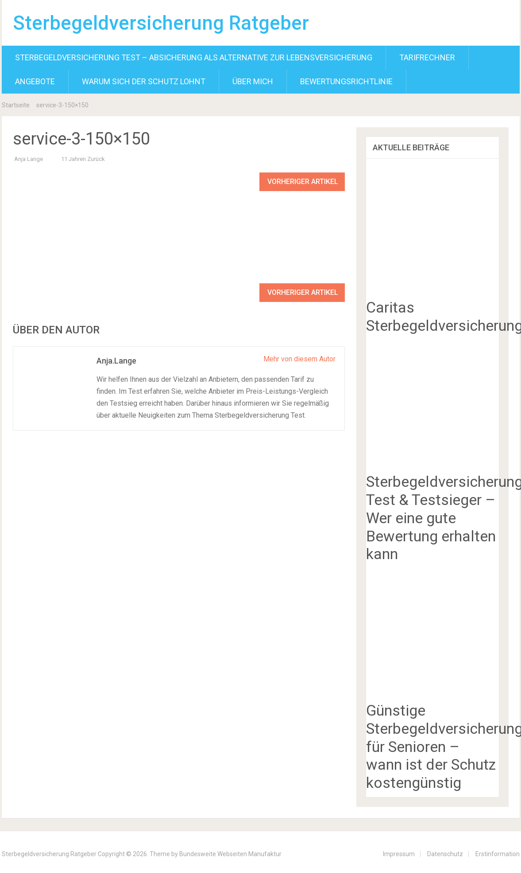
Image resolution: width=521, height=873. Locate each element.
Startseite (16, 105)
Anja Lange (28, 159)
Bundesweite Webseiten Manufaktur (230, 853)
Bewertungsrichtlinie (346, 81)
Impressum (399, 853)
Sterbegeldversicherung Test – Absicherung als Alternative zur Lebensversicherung (193, 57)
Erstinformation (497, 853)
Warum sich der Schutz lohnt (143, 81)
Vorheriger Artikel (302, 181)
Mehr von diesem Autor (299, 359)
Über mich (252, 81)
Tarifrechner (427, 57)
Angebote (35, 81)
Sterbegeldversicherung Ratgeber (161, 23)
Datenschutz (445, 853)
